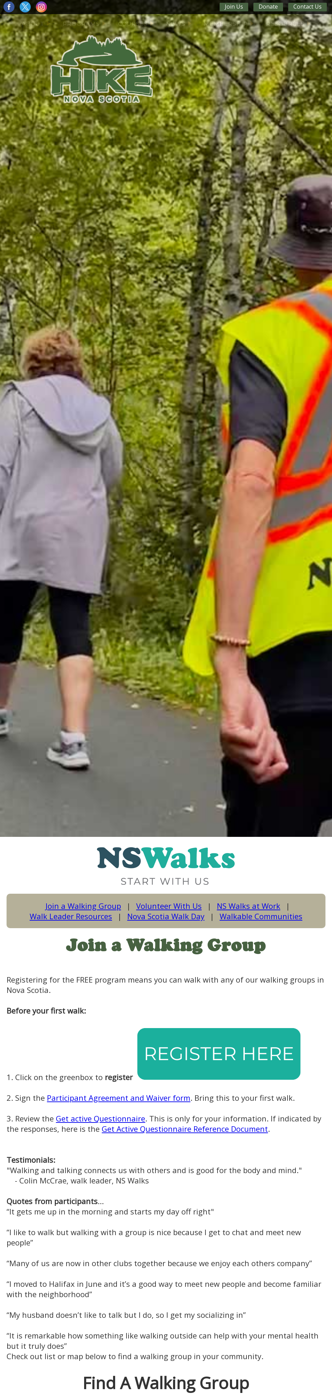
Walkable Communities (261, 916)
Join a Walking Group (83, 906)
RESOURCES (288, 23)
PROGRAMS (84, 23)
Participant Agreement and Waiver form (118, 1098)
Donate (268, 6)
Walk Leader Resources (71, 916)
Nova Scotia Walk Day (165, 916)
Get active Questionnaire (100, 1118)
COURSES (136, 23)
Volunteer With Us (169, 906)
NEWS (178, 23)
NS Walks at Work (248, 906)
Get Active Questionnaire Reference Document (185, 1129)
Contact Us (307, 6)
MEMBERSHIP (228, 23)
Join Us (234, 6)
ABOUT (35, 23)
